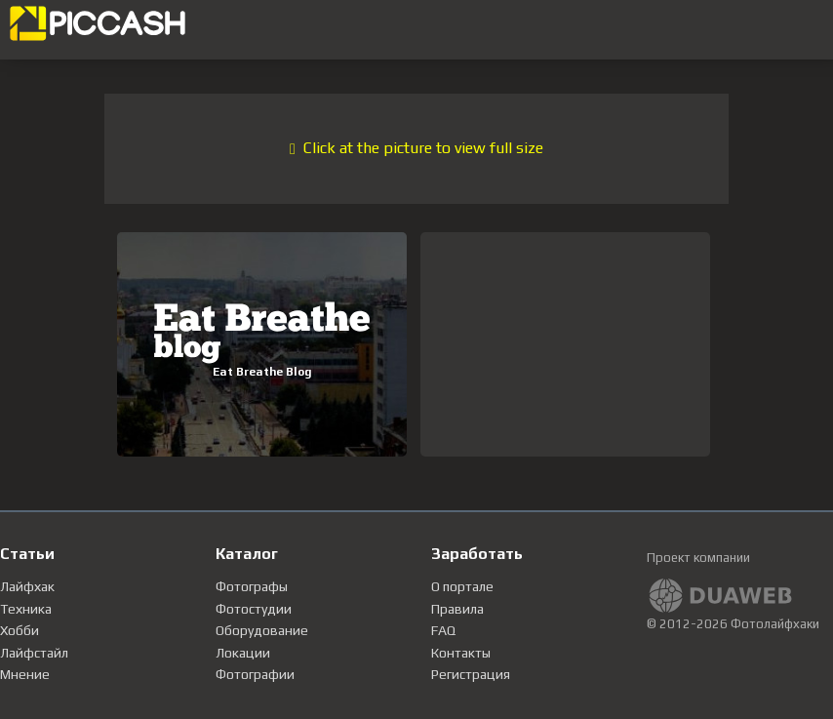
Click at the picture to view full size (416, 148)
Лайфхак (27, 586)
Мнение (25, 674)
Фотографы (252, 586)
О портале (462, 586)
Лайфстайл (34, 652)
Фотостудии (254, 609)
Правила (457, 609)
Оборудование (262, 630)
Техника (26, 609)
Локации (243, 652)
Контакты (461, 652)
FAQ (443, 630)
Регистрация (470, 674)
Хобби (19, 630)
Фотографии (255, 674)
